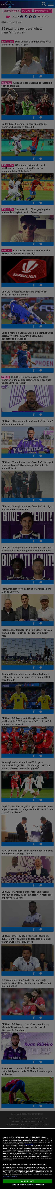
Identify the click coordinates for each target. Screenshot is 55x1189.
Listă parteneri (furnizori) (10, 1176)
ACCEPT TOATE (27, 1181)
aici (27, 1153)
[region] (27, 1158)
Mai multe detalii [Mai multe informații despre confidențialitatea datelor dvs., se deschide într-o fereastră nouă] (29, 1143)
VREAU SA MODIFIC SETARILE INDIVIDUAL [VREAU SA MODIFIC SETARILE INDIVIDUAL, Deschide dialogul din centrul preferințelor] (27, 1185)
